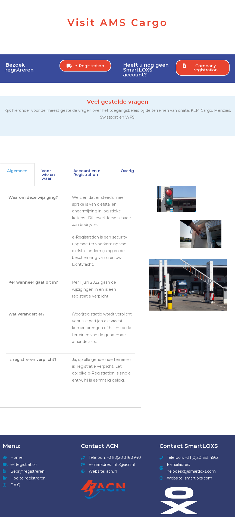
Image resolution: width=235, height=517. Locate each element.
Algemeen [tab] (17, 170)
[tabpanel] (70, 297)
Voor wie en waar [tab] (48, 174)
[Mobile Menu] (224, 6)
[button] (85, 66)
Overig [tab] (127, 170)
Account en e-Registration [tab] (87, 172)
